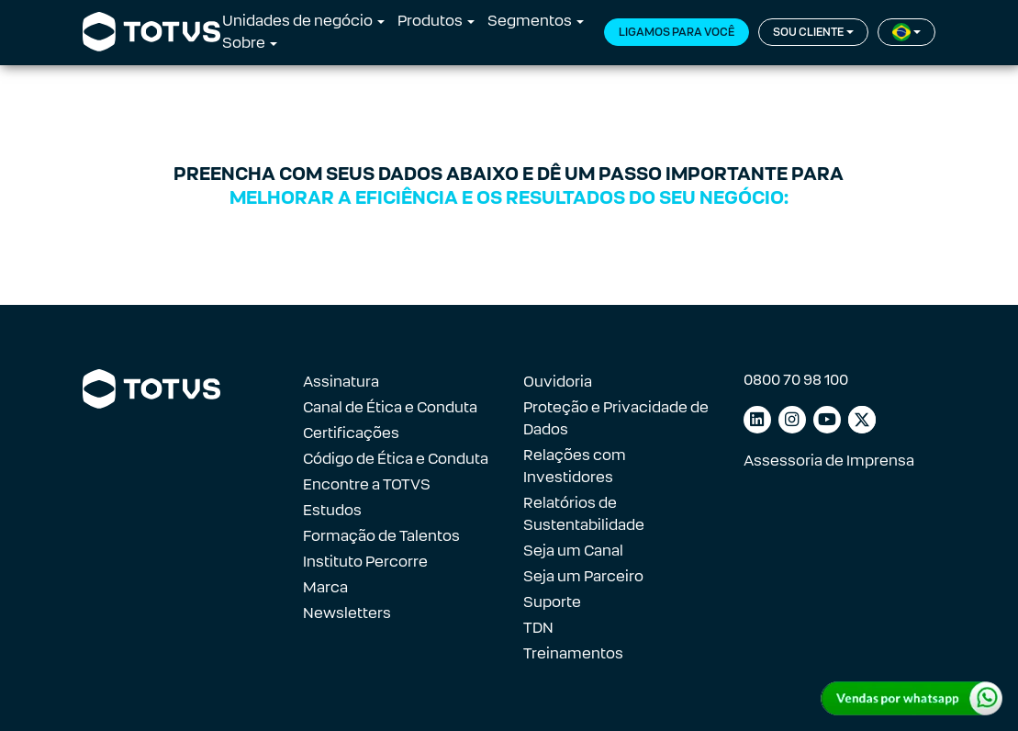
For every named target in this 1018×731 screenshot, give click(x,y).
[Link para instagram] (792, 419)
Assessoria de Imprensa (829, 460)
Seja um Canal (573, 550)
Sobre (243, 42)
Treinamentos (573, 653)
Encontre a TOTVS (367, 484)
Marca (325, 587)
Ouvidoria (557, 381)
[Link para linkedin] (757, 419)
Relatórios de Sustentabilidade (583, 514)
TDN (538, 627)
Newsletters (347, 613)
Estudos (332, 510)
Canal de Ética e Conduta (390, 407)
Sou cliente (808, 32)
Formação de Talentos (381, 536)
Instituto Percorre (365, 561)
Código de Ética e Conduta (395, 458)
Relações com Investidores (574, 466)
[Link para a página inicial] (151, 32)
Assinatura (341, 381)
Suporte (552, 602)
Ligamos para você (676, 32)
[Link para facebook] (862, 419)
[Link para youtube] (827, 419)
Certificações (351, 433)
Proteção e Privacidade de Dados (616, 418)
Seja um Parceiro (583, 576)
